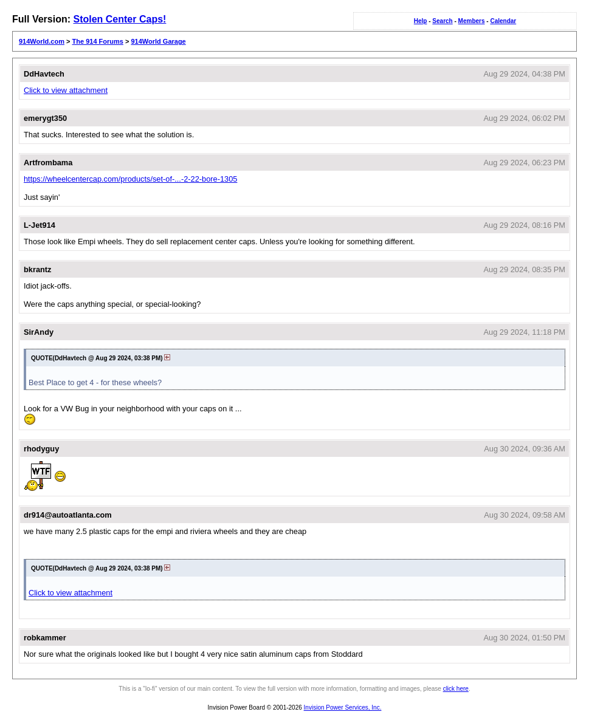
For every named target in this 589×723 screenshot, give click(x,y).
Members (471, 21)
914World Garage (158, 41)
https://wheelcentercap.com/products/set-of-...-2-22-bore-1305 (130, 178)
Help (420, 21)
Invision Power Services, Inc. (343, 707)
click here (456, 688)
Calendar (503, 21)
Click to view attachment (66, 90)
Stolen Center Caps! (119, 19)
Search (442, 21)
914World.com (41, 41)
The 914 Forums (97, 41)
